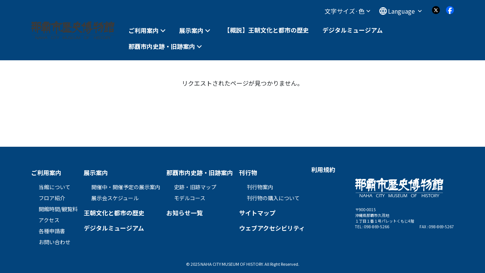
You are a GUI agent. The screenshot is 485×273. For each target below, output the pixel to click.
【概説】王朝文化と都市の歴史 (266, 30)
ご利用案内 (143, 30)
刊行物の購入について (273, 198)
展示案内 (191, 30)
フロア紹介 (52, 198)
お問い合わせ (54, 242)
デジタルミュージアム (352, 30)
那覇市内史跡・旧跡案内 (161, 46)
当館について (54, 187)
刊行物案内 (260, 187)
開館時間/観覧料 (58, 209)
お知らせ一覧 (184, 212)
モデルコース (189, 198)
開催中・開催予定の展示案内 (125, 187)
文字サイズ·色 (347, 11)
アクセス (49, 220)
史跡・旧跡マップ (195, 187)
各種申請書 (52, 231)
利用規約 (323, 169)
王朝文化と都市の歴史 (114, 212)
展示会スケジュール (115, 198)
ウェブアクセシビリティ (272, 227)
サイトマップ (257, 212)
